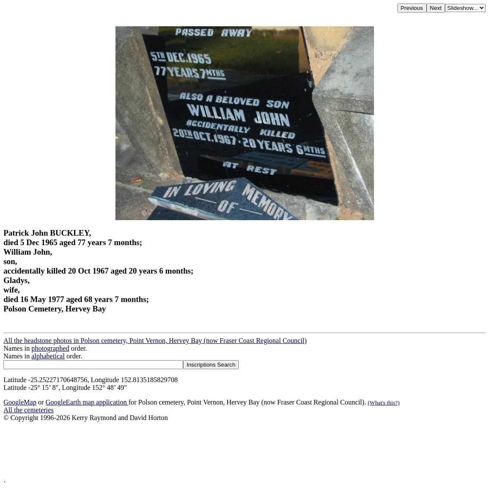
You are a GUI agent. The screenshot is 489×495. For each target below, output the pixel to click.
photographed (50, 348)
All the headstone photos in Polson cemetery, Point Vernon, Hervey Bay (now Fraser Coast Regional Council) (155, 340)
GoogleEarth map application (87, 402)
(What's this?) (384, 402)
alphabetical (48, 356)
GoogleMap (19, 402)
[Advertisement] (244, 451)
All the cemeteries (28, 410)
